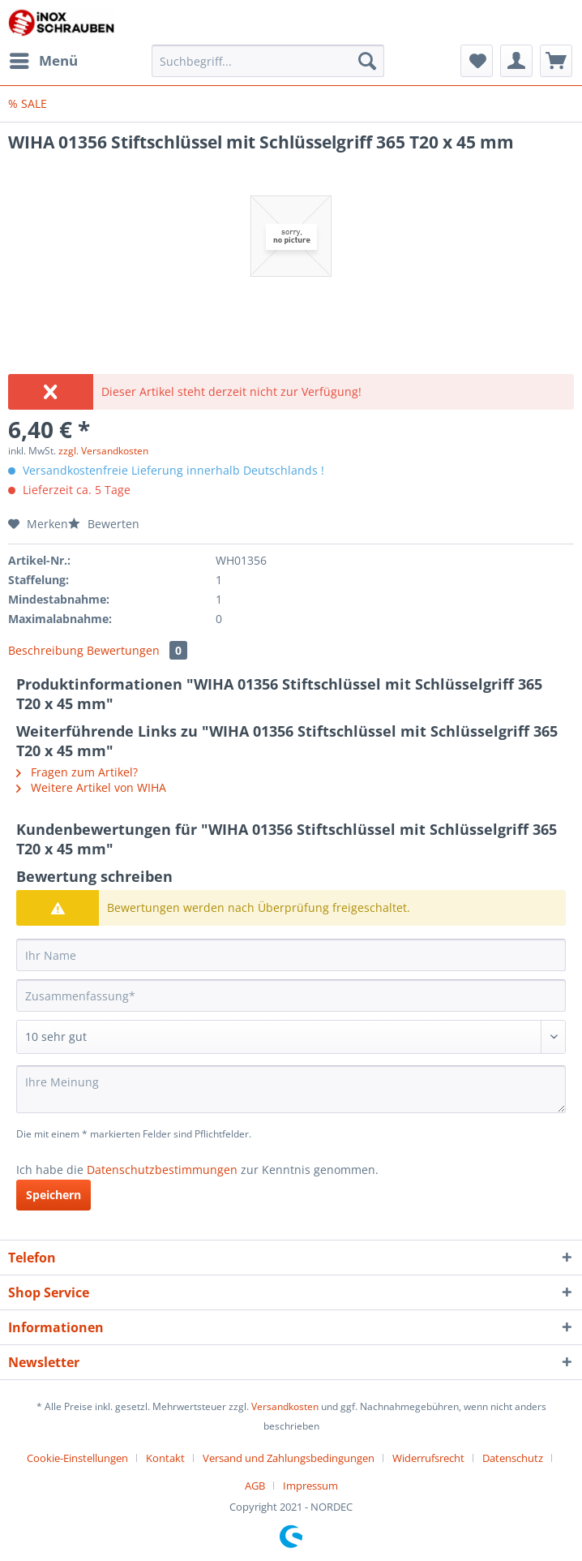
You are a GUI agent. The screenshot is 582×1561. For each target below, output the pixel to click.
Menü (44, 59)
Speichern (53, 1194)
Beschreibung (45, 650)
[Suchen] (367, 61)
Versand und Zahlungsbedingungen (288, 1458)
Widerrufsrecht (428, 1458)
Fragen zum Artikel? (77, 772)
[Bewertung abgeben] (291, 1037)
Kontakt (165, 1458)
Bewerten (103, 523)
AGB (255, 1485)
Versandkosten (285, 1406)
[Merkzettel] (476, 61)
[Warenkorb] (556, 61)
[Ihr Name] (291, 955)
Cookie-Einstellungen (77, 1458)
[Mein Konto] (516, 61)
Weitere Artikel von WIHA (91, 787)
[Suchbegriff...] (268, 61)
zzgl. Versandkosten (103, 451)
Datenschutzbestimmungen (162, 1169)
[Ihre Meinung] (291, 1089)
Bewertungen (137, 650)
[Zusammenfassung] (291, 995)
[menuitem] (43, 61)
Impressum (310, 1485)
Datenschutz (512, 1458)
